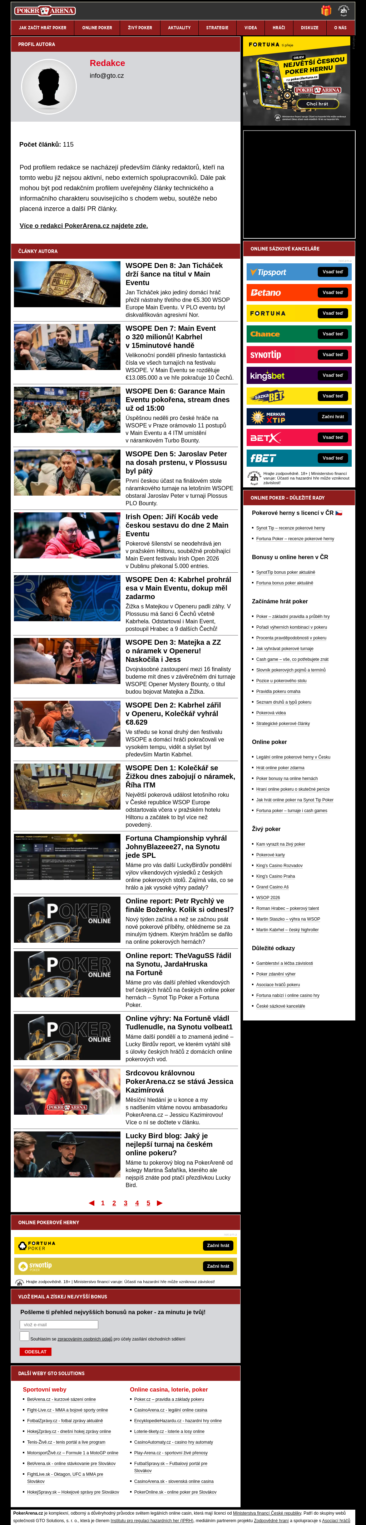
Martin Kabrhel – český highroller (287, 1013)
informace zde (136, 1476)
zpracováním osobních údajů (85, 1264)
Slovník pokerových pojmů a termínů (291, 753)
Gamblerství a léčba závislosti (284, 1046)
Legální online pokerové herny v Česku (293, 840)
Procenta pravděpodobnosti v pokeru (291, 721)
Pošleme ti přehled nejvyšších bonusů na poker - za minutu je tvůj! (113, 1238)
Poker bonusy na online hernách (287, 862)
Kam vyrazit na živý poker (280, 927)
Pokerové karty (270, 938)
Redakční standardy (72, 1513)
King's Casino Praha (275, 959)
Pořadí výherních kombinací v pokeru (291, 710)
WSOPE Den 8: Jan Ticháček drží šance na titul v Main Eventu (174, 274)
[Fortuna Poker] (296, 207)
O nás (16, 1513)
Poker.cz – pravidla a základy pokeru (169, 1325)
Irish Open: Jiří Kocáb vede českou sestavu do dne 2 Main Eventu (177, 525)
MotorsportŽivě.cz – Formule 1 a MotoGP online (72, 1378)
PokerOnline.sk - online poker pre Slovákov (175, 1417)
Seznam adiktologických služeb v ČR (148, 1498)
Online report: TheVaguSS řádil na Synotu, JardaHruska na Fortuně (179, 964)
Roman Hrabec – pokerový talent (287, 991)
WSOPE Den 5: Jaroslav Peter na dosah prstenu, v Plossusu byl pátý (176, 462)
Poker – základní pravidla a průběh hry (293, 700)
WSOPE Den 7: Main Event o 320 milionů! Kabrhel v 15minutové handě (171, 336)
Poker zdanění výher (276, 1057)
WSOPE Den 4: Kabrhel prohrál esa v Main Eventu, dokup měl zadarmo (179, 588)
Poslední (160, 1202)
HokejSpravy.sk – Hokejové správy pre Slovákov (73, 1417)
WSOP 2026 (268, 981)
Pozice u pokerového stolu (281, 764)
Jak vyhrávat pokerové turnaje (284, 732)
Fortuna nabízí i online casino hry (288, 1078)
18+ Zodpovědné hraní (239, 1513)
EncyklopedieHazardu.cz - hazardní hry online (178, 1346)
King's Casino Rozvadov (279, 949)
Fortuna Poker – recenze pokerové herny (295, 622)
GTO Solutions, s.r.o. (292, 1513)
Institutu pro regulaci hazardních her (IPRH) (152, 1446)
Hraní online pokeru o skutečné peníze (293, 872)
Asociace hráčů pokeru (278, 1068)
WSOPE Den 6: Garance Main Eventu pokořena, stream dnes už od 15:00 (178, 399)
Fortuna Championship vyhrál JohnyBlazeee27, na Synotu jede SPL (176, 846)
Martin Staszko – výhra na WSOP (288, 1002)
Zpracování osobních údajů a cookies (175, 1513)
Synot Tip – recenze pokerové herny (290, 611)
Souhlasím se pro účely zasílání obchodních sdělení (108, 1264)
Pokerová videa (271, 796)
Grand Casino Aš (272, 970)
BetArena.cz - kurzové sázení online (61, 1325)
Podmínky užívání (115, 1513)
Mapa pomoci (199, 1498)
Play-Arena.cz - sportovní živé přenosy (171, 1378)
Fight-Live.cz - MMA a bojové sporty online (67, 1335)
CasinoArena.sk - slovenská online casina (174, 1407)
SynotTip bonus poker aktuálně (285, 655)
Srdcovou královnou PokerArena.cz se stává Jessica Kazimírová (179, 1081)
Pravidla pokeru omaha (278, 774)
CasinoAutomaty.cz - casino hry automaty (173, 1368)
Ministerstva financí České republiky (267, 1439)
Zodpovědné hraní (271, 1446)
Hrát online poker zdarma (280, 851)
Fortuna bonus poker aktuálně (284, 666)
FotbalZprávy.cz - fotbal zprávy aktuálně (65, 1346)
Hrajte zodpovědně (31, 1468)
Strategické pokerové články (283, 807)
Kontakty (37, 1513)
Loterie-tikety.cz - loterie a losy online (169, 1357)
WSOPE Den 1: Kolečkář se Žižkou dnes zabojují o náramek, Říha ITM (181, 776)
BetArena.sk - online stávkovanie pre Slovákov (71, 1389)
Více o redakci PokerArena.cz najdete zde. (84, 225)
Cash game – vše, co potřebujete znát (292, 742)
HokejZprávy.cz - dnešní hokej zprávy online (69, 1357)
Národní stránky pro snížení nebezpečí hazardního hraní (267, 1498)
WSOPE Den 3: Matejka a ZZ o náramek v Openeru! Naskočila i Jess (173, 650)
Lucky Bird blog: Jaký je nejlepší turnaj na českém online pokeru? (169, 1144)
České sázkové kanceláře (280, 1089)
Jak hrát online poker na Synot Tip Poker (294, 883)
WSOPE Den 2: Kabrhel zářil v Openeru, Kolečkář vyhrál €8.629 (173, 713)
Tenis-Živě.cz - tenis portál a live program (66, 1368)
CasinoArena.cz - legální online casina (170, 1335)
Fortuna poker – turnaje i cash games (291, 894)
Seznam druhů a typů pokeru (283, 785)
